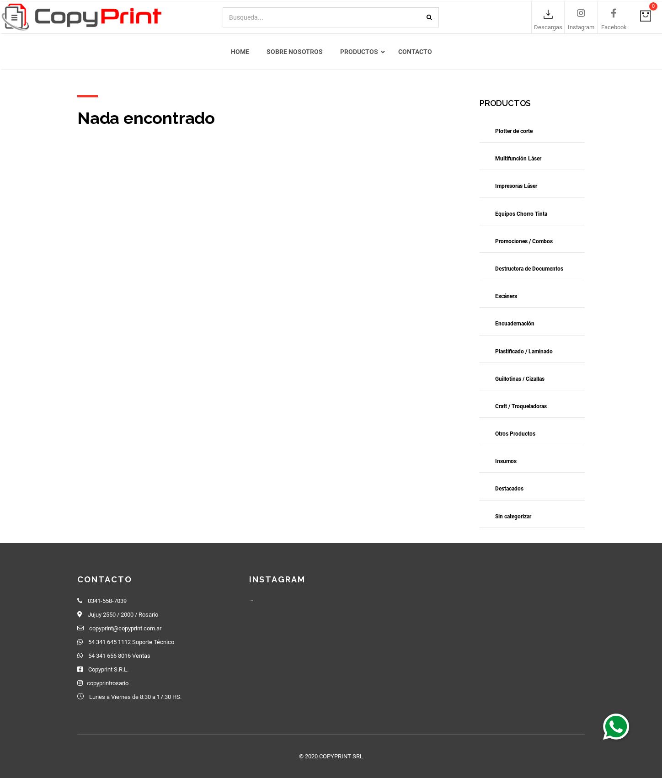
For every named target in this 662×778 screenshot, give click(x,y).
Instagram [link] (581, 27)
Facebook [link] (614, 27)
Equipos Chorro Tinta (521, 215)
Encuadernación (514, 325)
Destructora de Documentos (529, 270)
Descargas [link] (548, 27)
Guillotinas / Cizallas (520, 380)
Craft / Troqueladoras (521, 408)
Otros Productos (515, 435)
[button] (616, 726)
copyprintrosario (107, 683)
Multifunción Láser (518, 160)
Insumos (506, 462)
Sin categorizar (513, 518)
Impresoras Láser (516, 188)
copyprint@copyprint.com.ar (125, 628)
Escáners (506, 297)
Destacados (509, 490)
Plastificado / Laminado (524, 353)
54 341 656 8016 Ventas (119, 655)
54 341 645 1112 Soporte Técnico (131, 642)
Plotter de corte (514, 132)
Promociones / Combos (524, 243)
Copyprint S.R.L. (108, 669)
